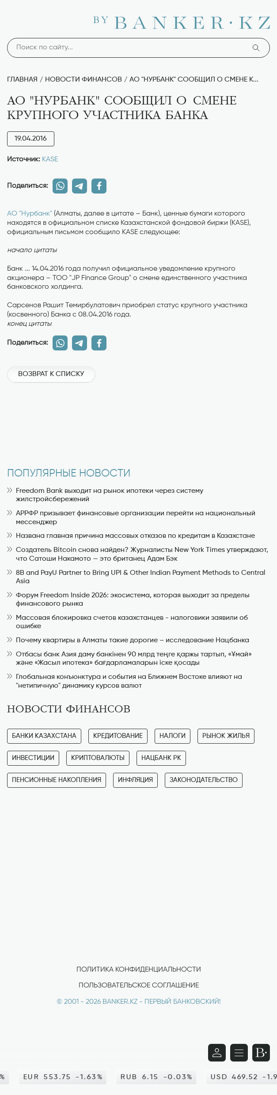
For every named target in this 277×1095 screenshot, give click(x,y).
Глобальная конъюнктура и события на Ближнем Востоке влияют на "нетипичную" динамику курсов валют (124, 681)
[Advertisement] (138, 421)
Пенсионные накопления (56, 780)
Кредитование (118, 736)
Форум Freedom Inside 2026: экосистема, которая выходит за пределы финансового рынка (128, 599)
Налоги (172, 736)
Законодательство (204, 780)
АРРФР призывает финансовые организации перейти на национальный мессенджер (131, 517)
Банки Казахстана (44, 736)
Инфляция (135, 780)
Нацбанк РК (161, 758)
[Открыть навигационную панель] (239, 1052)
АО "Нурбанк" (29, 213)
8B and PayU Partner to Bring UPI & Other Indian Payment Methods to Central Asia (136, 577)
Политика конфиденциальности (138, 969)
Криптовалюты (98, 758)
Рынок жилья (226, 736)
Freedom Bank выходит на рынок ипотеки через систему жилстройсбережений (105, 495)
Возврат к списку (51, 374)
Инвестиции (33, 758)
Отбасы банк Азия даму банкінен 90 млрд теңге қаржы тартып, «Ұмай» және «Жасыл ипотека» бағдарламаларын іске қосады (129, 659)
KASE (50, 159)
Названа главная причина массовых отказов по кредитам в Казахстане (131, 536)
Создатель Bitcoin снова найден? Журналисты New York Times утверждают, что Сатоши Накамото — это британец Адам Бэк (137, 554)
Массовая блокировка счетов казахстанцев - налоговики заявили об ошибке (127, 622)
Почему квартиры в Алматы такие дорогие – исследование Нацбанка (128, 640)
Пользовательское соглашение (139, 985)
